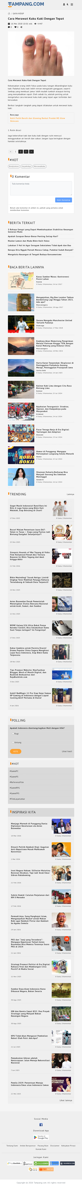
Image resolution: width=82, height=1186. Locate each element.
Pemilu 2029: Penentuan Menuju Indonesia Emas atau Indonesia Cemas (30, 1084)
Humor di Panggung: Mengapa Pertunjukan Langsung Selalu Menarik (55, 452)
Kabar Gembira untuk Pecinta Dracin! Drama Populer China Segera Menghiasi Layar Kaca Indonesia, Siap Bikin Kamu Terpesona (29, 651)
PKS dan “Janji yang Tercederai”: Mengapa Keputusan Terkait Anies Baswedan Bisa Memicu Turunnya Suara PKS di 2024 (30, 943)
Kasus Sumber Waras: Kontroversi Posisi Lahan (52, 277)
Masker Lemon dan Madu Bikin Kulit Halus (29, 241)
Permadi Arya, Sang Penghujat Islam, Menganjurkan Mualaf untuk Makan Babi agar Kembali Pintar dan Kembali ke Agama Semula (30, 919)
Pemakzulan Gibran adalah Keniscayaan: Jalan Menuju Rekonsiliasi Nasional (30, 1060)
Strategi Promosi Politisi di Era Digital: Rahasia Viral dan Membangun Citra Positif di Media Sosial (30, 966)
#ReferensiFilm (17, 782)
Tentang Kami (12, 1146)
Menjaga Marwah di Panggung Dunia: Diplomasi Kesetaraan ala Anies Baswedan (29, 826)
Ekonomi (39, 435)
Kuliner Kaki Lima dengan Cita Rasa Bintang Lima (54, 387)
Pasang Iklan (43, 1146)
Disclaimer (54, 1146)
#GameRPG (15, 788)
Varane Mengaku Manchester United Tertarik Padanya (54, 321)
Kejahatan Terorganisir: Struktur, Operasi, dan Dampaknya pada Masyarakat (52, 408)
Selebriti (40, 480)
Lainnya (70, 494)
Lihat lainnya (66, 1100)
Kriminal (39, 414)
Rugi (15, 733)
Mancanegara (42, 305)
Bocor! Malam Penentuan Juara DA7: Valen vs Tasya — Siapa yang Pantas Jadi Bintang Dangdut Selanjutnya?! (30, 532)
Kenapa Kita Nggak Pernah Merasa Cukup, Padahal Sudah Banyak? (40, 250)
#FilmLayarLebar (17, 799)
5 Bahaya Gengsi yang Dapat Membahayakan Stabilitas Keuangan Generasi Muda (40, 230)
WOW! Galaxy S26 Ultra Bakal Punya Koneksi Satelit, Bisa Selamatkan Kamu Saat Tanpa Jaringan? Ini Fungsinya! (29, 627)
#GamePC (14, 771)
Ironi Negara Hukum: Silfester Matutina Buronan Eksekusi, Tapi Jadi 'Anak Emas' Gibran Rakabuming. (30, 872)
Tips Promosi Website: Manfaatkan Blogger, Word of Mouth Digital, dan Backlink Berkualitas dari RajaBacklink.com (28, 673)
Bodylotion (14, 166)
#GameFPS (14, 793)
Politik (39, 282)
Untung (16, 742)
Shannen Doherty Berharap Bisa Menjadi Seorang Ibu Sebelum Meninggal (52, 474)
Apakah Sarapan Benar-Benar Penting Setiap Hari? (33, 236)
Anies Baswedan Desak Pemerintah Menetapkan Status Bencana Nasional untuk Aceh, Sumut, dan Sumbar (29, 603)
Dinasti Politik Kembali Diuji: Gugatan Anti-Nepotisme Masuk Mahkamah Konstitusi (30, 849)
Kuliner (39, 391)
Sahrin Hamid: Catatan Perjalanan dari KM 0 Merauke (30, 896)
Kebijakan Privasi (68, 1146)
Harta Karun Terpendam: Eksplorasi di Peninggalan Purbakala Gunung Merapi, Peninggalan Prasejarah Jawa (55, 365)
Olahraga (40, 326)
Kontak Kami (41, 1149)
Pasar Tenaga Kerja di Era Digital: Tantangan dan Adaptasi (52, 430)
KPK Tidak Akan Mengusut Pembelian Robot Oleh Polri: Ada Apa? (29, 1037)
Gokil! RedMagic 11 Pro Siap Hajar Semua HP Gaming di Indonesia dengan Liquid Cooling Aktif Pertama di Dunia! (30, 695)
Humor (39, 457)
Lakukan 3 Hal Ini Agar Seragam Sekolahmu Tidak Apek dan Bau (39, 245)
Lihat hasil (67, 751)
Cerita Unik (41, 370)
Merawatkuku (39, 166)
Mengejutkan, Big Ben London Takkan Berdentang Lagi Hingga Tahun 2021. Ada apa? (55, 299)
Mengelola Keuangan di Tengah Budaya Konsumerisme (34, 254)
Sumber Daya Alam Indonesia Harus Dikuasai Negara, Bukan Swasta (28, 990)
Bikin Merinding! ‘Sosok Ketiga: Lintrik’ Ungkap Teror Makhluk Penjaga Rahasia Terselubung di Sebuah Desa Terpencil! (29, 579)
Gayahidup (26, 166)
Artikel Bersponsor (28, 1146)
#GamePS (14, 776)
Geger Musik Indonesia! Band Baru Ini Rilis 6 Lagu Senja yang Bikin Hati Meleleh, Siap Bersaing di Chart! (28, 508)
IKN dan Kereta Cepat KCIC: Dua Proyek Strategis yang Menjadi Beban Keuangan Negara (30, 1013)
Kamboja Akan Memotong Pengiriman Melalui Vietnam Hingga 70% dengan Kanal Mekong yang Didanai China (54, 343)
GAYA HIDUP (18, 13)
